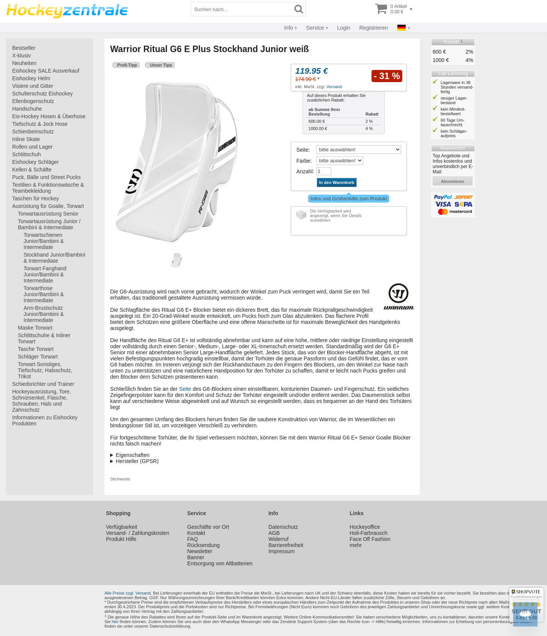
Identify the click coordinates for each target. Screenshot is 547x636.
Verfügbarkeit (122, 527)
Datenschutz (283, 527)
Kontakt (196, 533)
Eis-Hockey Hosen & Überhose (48, 116)
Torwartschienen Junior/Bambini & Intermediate (44, 241)
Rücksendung (203, 545)
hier (115, 621)
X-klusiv (21, 55)
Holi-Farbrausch (369, 533)
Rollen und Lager (32, 147)
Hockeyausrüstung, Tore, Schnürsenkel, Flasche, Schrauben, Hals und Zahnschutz (41, 401)
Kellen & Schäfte (32, 170)
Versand (333, 86)
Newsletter (199, 551)
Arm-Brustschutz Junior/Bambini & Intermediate (44, 314)
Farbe (303, 161)
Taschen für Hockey (35, 198)
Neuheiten (24, 63)
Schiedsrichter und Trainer (43, 384)
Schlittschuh (26, 154)
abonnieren (452, 181)
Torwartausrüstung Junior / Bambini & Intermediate (49, 224)
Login (343, 28)
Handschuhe (27, 109)
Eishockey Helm (31, 78)
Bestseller (23, 48)
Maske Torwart (35, 328)
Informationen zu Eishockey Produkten (44, 420)
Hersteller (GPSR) (137, 461)
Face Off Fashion (370, 539)
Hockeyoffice (365, 527)
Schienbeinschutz (33, 131)
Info (288, 28)
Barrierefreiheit (286, 545)
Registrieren (373, 28)
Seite (302, 150)
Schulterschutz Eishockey (42, 93)
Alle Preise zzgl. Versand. (128, 593)
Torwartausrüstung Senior (48, 214)
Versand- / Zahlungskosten (137, 533)
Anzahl (304, 171)
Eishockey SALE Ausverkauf (45, 71)
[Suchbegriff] (241, 9)
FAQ (192, 539)
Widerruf (279, 539)
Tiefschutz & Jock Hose (40, 124)
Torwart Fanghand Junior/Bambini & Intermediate (45, 274)
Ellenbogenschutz (33, 101)
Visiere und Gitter (32, 86)
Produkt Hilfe (121, 539)
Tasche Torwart (36, 349)
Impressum (282, 551)
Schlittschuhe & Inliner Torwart (44, 338)
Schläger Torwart (38, 357)
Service (315, 28)
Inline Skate (26, 139)
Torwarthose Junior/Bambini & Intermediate (44, 294)
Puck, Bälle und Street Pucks (46, 177)
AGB (274, 533)
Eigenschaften (133, 455)
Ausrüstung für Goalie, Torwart (48, 206)
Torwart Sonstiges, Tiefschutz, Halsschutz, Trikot (45, 370)
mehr (356, 545)
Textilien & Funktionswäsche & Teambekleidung (48, 188)
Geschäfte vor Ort (208, 527)
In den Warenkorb (336, 182)
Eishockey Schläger (35, 162)
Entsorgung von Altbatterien (220, 563)
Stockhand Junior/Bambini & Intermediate (54, 258)
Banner (195, 557)
